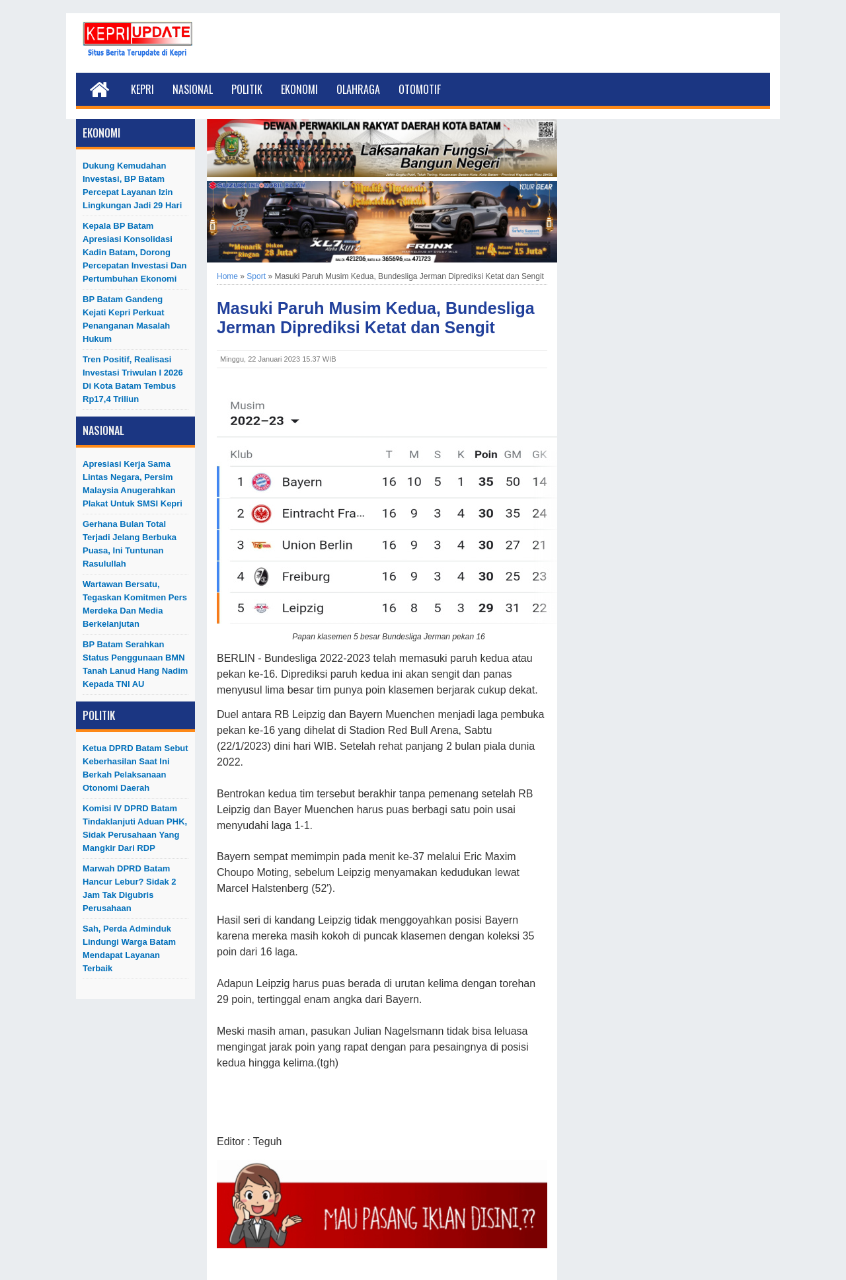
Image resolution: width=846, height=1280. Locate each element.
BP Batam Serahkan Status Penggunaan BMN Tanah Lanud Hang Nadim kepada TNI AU (135, 664)
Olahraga (358, 89)
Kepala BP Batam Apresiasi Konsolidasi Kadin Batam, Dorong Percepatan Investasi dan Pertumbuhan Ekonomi (135, 252)
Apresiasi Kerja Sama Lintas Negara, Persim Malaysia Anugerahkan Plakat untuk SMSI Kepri (132, 483)
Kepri (142, 89)
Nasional (193, 89)
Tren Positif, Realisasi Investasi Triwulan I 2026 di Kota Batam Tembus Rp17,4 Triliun (133, 379)
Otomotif (420, 89)
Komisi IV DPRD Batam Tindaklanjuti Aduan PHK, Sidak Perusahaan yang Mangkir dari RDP (135, 828)
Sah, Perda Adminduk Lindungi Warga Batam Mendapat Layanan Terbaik (129, 948)
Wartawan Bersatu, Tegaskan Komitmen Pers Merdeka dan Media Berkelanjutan (135, 604)
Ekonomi (299, 89)
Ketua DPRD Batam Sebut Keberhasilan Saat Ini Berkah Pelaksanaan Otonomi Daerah (135, 768)
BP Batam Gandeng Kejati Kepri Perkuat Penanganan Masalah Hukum (126, 319)
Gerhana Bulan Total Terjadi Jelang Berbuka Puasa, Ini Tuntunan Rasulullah (129, 544)
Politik (246, 89)
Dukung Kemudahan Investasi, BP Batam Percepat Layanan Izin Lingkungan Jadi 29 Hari (132, 185)
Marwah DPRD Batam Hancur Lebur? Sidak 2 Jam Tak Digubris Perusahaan (129, 888)
